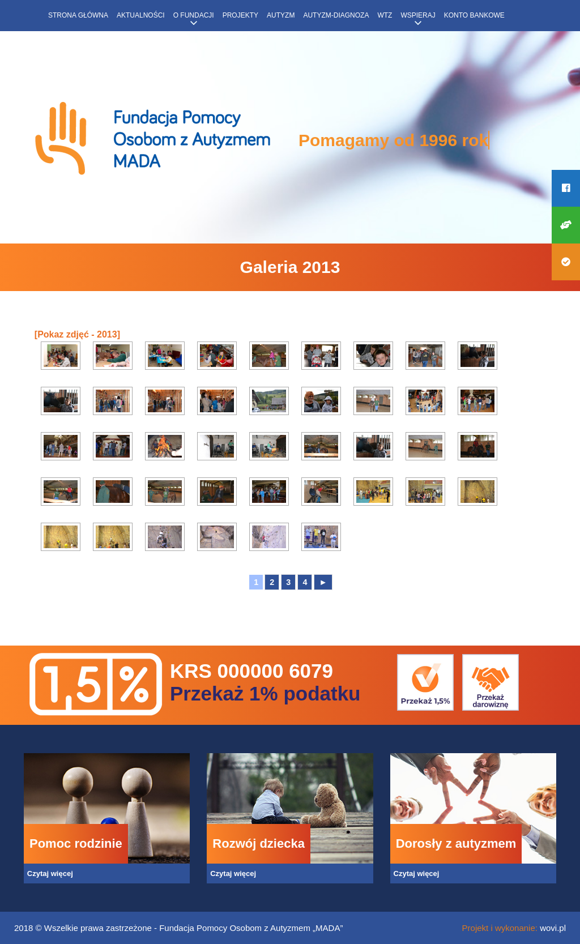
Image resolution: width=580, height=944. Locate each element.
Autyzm (281, 15)
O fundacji (193, 15)
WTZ (384, 15)
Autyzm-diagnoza (336, 15)
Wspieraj (417, 15)
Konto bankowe (474, 15)
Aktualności (141, 15)
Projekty (240, 15)
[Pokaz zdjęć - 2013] (77, 334)
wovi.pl (553, 928)
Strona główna (78, 15)
